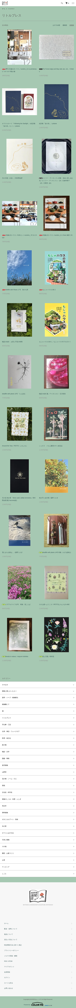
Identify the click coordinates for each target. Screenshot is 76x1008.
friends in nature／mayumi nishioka (15, 656)
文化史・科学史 (7, 792)
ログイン (7, 977)
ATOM (10, 961)
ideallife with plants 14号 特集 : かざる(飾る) (55, 552)
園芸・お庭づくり (8, 853)
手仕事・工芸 (6, 724)
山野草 (4, 772)
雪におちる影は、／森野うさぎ (12, 552)
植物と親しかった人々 (9, 691)
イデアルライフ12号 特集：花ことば (16, 604)
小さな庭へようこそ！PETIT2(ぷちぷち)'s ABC (54, 604)
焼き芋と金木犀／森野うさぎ (48, 498)
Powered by (38, 1004)
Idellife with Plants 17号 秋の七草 (15, 290)
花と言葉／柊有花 (46, 656)
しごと (4, 873)
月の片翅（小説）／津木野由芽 (12, 178)
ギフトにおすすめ (8, 833)
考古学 (4, 806)
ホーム (3, 8)
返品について (8, 934)
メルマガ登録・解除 (10, 956)
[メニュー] (73, 3)
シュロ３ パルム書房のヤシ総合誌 (50, 446)
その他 (4, 846)
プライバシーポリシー (11, 950)
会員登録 (7, 972)
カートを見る (8, 983)
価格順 (65, 25)
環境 (3, 785)
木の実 (4, 826)
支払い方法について (10, 939)
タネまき (5, 685)
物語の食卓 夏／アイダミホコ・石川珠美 (52, 394)
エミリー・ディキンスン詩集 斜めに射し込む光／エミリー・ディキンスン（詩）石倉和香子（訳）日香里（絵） (56, 180)
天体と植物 (5, 840)
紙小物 (4, 745)
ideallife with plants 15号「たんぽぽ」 (14, 394)
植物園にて (5, 704)
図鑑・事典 (5, 758)
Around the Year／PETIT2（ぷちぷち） (15, 446)
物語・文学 (5, 751)
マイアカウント (9, 966)
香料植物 (5, 812)
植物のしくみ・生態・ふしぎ (11, 799)
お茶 (3, 860)
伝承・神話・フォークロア (11, 731)
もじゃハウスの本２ (47, 290)
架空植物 (5, 765)
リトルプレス (11, 8)
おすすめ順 (56, 25)
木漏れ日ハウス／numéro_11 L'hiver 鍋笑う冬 (56, 235)
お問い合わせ (8, 988)
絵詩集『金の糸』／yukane (48, 123)
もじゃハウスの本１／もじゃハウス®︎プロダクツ (55, 342)
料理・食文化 (6, 738)
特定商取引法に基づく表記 (13, 945)
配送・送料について (10, 929)
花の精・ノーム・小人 (9, 779)
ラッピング (5, 867)
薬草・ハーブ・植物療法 (10, 697)
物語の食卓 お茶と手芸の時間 (12, 342)
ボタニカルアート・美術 (10, 819)
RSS (5, 961)
